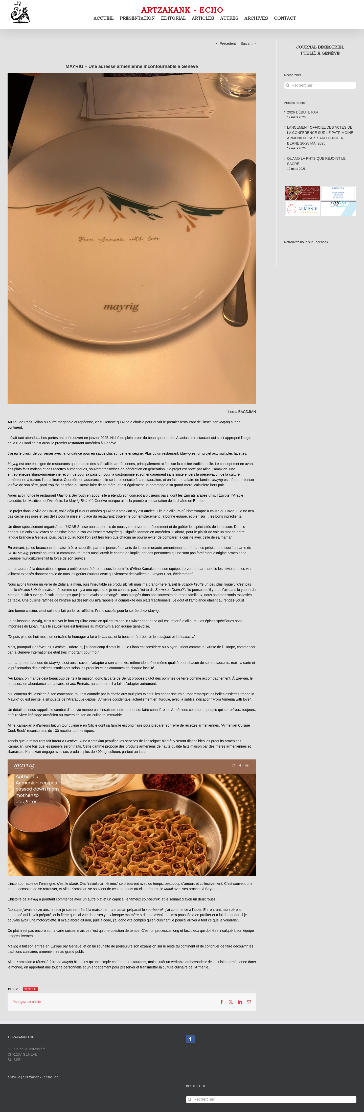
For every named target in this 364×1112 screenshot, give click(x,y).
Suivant (247, 43)
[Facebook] (190, 1039)
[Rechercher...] (320, 85)
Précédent (228, 43)
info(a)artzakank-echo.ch (33, 1077)
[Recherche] (287, 85)
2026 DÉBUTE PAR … (305, 112)
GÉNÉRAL (30, 989)
